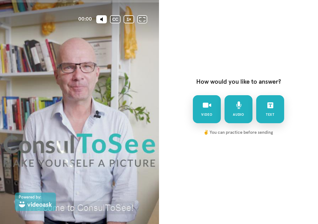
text (270, 108)
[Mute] (101, 19)
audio (238, 108)
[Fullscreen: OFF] (142, 19)
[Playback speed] (129, 19)
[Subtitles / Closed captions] (115, 19)
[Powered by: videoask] (35, 202)
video (206, 108)
